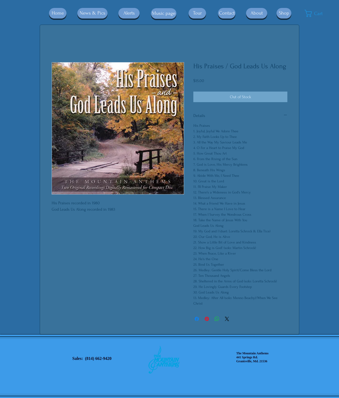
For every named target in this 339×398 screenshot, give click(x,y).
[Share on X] (227, 319)
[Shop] (283, 13)
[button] (318, 13)
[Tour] (197, 13)
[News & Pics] (92, 13)
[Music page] (163, 13)
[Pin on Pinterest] (207, 319)
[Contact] (226, 13)
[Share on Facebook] (197, 319)
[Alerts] (129, 13)
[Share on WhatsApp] (217, 319)
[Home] (57, 13)
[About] (256, 13)
